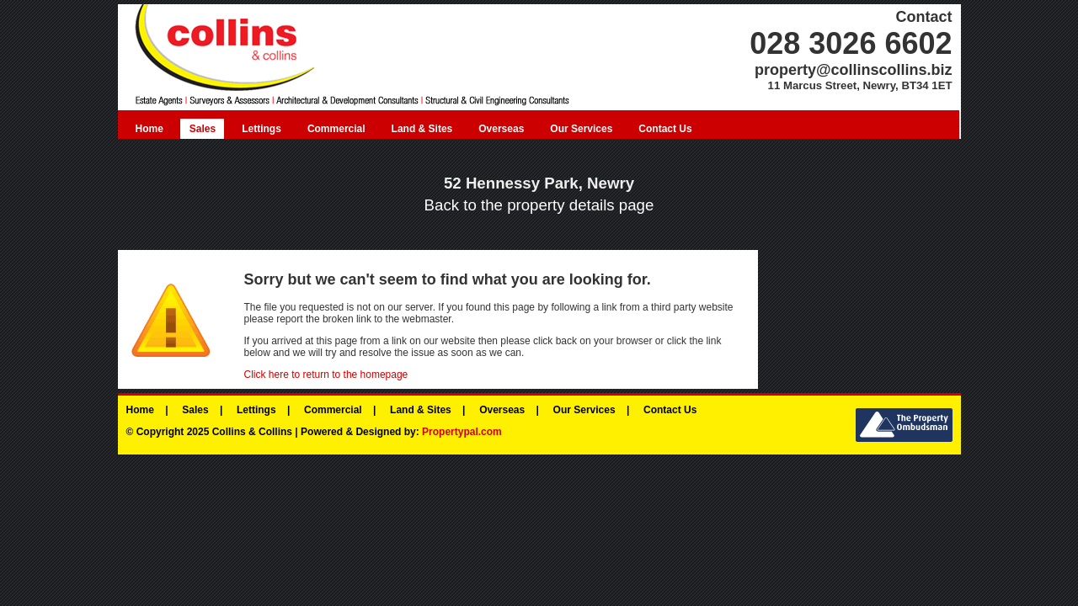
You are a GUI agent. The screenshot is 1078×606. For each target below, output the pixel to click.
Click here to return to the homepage (326, 374)
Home (149, 129)
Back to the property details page (539, 205)
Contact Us (664, 129)
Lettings (261, 129)
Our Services (581, 129)
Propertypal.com (462, 432)
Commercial (336, 129)
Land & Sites (422, 129)
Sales (202, 129)
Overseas (501, 129)
